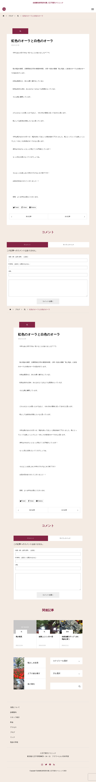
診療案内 (13, 712)
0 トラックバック (68, 244)
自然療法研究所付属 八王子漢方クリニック (48, 3)
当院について (15, 707)
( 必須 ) (18, 256)
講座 (67, 631)
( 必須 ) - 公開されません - (19, 264)
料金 (11, 722)
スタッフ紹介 (15, 717)
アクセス (13, 727)
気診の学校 (14, 742)
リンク (12, 737)
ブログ (12, 732)
